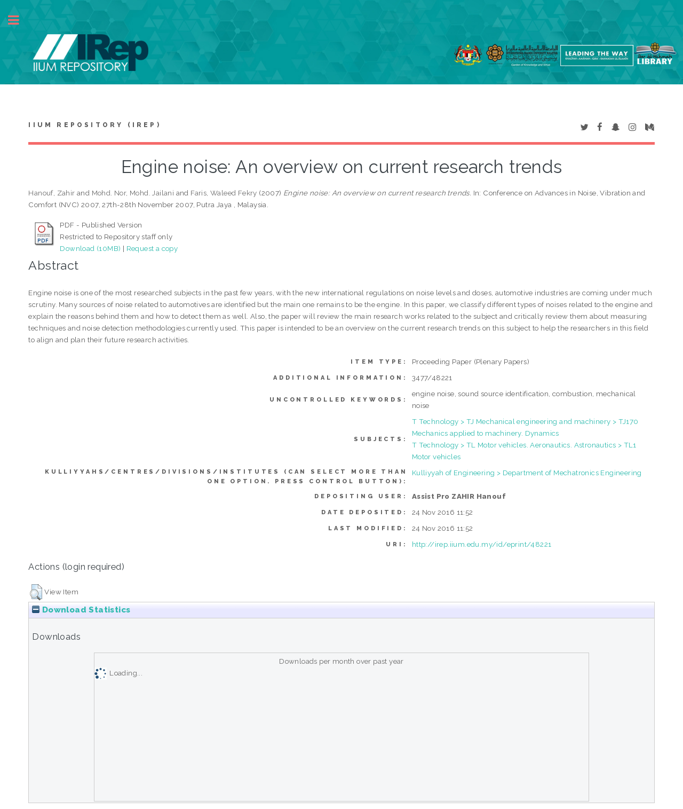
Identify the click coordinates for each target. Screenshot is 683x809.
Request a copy (152, 248)
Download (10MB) (90, 248)
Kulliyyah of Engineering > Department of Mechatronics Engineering (527, 472)
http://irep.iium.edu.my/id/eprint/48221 (482, 544)
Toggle (19, 20)
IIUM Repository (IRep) (94, 125)
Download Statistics (81, 610)
